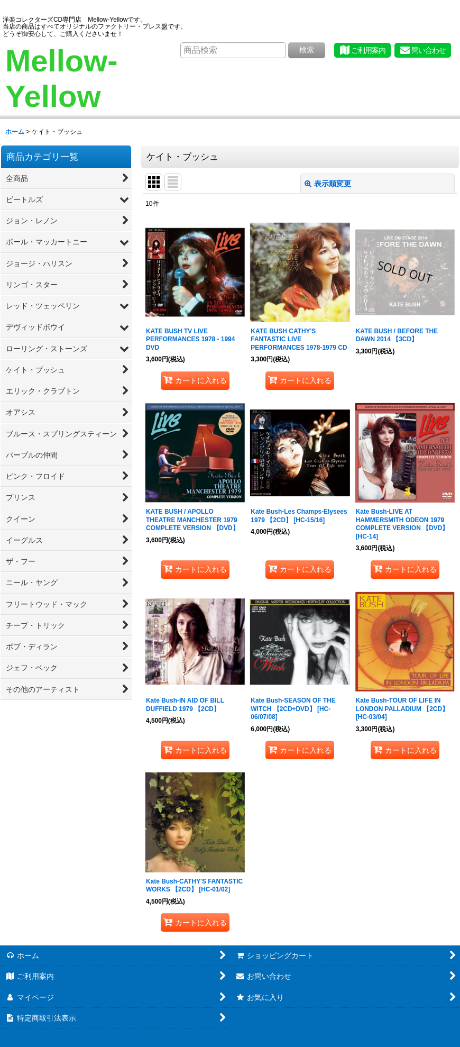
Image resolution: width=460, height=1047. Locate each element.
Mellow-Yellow (61, 78)
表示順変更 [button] (328, 183)
